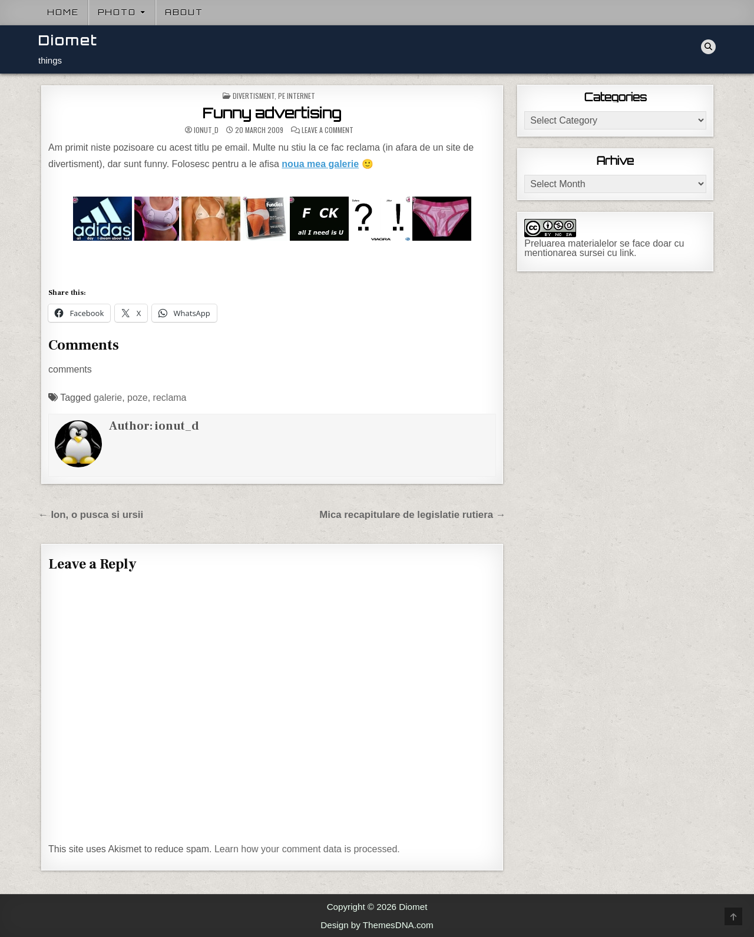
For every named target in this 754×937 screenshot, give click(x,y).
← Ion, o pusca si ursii (90, 514)
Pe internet (296, 96)
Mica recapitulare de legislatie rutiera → (412, 514)
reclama (170, 398)
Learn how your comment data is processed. (307, 849)
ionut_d (206, 130)
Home (63, 12)
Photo (117, 12)
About (184, 12)
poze (137, 398)
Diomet (68, 40)
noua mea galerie (320, 164)
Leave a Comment (327, 130)
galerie (108, 398)
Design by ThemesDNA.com (376, 925)
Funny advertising (272, 113)
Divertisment (254, 96)
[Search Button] (708, 46)
